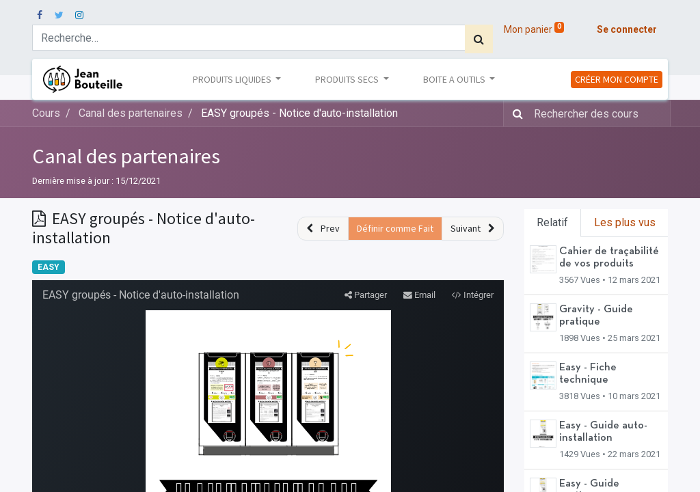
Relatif (552, 222)
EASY (48, 267)
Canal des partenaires (126, 156)
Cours (46, 113)
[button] (323, 229)
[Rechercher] (479, 39)
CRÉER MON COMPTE (616, 79)
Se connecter (627, 29)
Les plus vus (625, 222)
